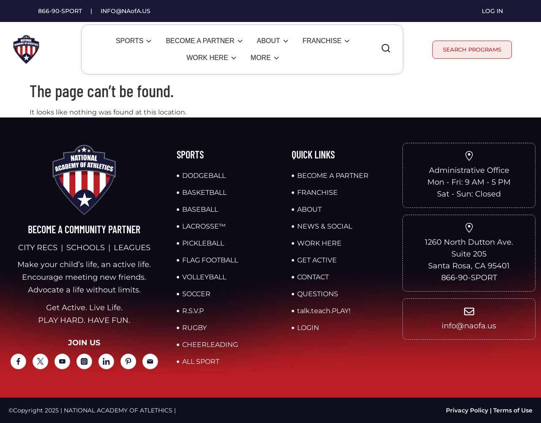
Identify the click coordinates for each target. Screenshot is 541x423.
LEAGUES (132, 247)
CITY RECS (37, 247)
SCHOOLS (85, 247)
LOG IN (492, 11)
